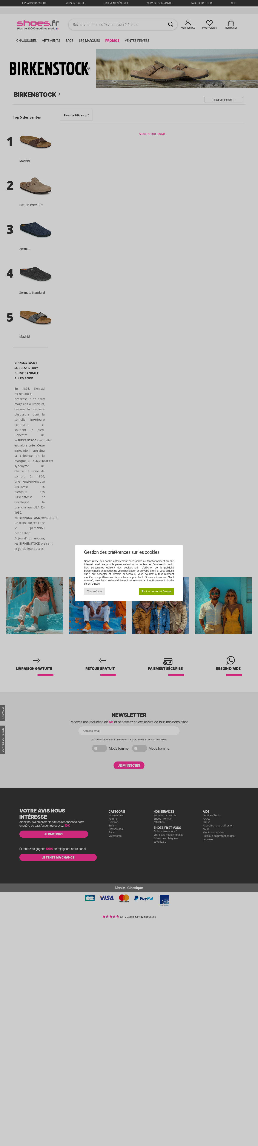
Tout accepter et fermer (156, 591)
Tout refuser (94, 591)
